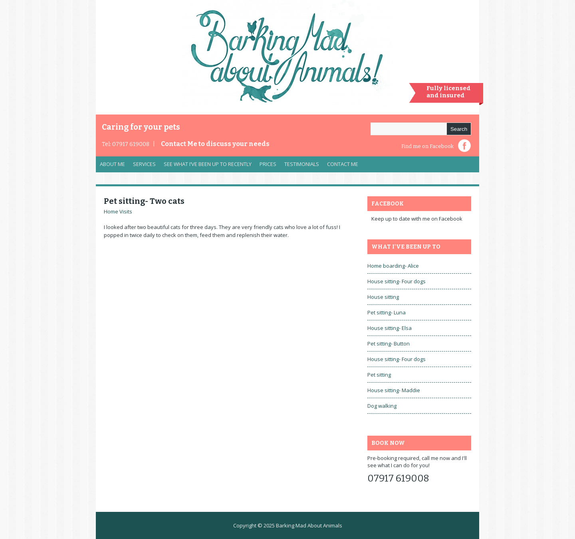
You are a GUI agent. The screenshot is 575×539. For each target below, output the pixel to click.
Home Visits (118, 211)
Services (142, 166)
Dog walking (382, 405)
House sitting (383, 296)
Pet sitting (379, 374)
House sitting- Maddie (393, 390)
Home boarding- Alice (393, 265)
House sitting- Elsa (389, 328)
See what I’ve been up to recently (208, 164)
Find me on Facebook (427, 146)
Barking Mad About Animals (309, 525)
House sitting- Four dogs (396, 281)
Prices (268, 164)
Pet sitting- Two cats (144, 201)
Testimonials (301, 164)
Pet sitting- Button (388, 343)
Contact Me (215, 144)
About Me (112, 164)
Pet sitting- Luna (386, 312)
